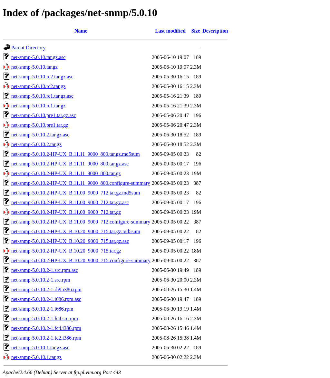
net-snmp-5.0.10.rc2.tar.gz (38, 86)
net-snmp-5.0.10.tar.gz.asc (38, 57)
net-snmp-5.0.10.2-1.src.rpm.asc (44, 270)
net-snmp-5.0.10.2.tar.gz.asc (40, 134)
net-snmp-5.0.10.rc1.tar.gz (38, 105)
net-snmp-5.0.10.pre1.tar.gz (39, 125)
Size (195, 31)
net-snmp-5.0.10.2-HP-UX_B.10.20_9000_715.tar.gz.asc (70, 241)
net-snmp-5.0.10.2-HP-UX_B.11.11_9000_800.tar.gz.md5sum (75, 154)
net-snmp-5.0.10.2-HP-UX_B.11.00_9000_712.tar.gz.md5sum (75, 192)
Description (215, 31)
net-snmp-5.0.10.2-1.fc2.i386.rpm (46, 338)
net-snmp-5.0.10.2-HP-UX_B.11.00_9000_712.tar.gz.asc (70, 202)
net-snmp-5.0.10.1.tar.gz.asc (40, 347)
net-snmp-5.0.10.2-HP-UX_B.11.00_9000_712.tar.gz (66, 212)
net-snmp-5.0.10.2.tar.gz (36, 144)
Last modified (170, 31)
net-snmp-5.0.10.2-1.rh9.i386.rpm (46, 289)
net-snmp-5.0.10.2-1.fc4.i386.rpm (46, 328)
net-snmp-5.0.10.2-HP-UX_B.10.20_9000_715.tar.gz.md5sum (75, 231)
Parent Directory (28, 47)
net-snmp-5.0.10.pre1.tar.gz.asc (43, 115)
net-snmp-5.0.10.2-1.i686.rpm (42, 309)
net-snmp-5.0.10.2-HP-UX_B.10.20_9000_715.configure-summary (80, 260)
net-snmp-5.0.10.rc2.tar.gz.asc (42, 76)
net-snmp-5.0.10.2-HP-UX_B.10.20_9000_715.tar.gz (66, 251)
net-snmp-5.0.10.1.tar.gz (36, 357)
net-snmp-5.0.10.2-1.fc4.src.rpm (44, 318)
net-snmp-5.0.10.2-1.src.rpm (40, 280)
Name (80, 31)
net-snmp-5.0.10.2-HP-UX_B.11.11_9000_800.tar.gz (66, 173)
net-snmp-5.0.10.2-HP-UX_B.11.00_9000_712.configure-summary (80, 221)
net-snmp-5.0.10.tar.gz (34, 67)
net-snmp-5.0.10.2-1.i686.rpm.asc (46, 299)
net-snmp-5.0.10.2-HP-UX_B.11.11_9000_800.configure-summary (80, 183)
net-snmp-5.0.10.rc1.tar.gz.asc (42, 96)
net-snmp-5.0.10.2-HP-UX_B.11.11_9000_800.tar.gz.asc (70, 163)
